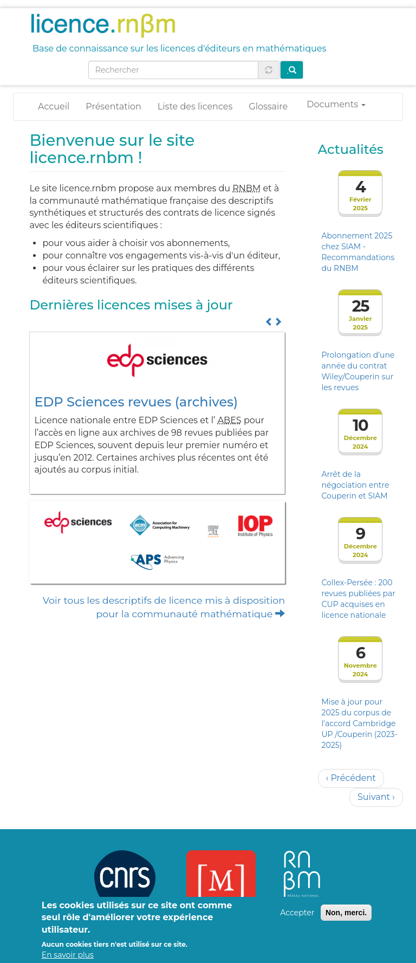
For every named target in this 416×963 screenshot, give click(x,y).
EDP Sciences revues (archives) (136, 402)
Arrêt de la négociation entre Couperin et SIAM (355, 485)
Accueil (53, 106)
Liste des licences (195, 106)
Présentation (113, 106)
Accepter (297, 920)
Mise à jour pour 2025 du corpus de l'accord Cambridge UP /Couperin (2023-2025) (360, 723)
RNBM (246, 188)
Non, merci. (346, 919)
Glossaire (268, 106)
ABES (230, 420)
